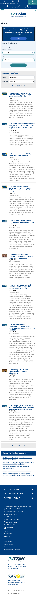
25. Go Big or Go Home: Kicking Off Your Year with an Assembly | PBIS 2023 (21, 222)
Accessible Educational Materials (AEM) (18, 506)
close (18, 39)
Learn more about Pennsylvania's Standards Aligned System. (16, 582)
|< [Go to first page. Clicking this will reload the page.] (12, 86)
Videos (6, 531)
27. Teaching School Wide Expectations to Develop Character (18, 371)
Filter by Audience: (7, 50)
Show (4, 77)
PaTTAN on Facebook (11, 517)
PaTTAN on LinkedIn (11, 525)
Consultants (8, 542)
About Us (7, 536)
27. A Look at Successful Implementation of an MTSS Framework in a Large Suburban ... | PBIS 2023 (22, 327)
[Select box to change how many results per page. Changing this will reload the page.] (22, 77)
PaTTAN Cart (8, 534)
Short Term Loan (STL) (12, 509)
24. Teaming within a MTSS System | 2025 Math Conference (22, 155)
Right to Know (8, 544)
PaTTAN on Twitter (10, 514)
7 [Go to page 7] (17, 86)
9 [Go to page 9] (19, 86)
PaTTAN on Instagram (11, 519)
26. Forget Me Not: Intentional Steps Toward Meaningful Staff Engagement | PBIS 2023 (20, 286)
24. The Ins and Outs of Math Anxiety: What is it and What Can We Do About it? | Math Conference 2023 (22, 188)
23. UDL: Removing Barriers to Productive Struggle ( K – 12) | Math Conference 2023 (20, 94)
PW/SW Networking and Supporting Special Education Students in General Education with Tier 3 (18, 475)
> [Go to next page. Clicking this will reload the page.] (23, 86)
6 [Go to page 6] (15, 86)
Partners (6, 547)
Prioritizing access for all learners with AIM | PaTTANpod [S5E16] (16, 467)
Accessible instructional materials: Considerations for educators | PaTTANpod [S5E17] (18, 463)
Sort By (5, 82)
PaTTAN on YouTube (11, 522)
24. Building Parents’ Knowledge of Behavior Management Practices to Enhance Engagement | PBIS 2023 (22, 126)
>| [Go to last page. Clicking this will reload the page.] (24, 86)
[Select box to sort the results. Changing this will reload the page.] (22, 81)
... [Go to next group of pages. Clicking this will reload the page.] (22, 86)
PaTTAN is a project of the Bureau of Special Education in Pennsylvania (17, 566)
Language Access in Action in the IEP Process (17, 471)
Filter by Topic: (6, 57)
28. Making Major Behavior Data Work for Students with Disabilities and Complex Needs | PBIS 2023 (21, 407)
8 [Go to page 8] (18, 86)
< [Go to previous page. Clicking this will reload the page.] (14, 86)
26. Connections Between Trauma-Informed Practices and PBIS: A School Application (21, 256)
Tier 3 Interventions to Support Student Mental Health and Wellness (17, 459)
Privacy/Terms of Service (12, 550)
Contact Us (7, 539)
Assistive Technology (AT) (13, 512)
